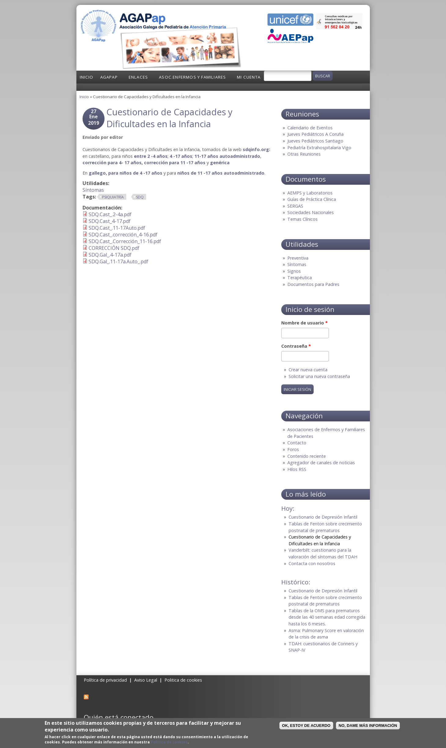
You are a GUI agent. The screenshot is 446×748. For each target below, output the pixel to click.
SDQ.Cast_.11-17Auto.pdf (117, 227)
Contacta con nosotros (312, 563)
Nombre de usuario (304, 323)
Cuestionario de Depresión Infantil (323, 517)
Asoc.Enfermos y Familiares (192, 77)
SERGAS (295, 206)
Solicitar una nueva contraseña (319, 376)
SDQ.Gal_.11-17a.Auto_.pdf (118, 261)
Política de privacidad (105, 680)
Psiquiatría (113, 197)
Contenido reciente (306, 456)
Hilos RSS (296, 469)
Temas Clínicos (302, 219)
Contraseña (296, 346)
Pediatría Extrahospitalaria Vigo (319, 147)
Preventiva (297, 258)
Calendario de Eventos (310, 128)
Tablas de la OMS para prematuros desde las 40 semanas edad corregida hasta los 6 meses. (327, 617)
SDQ (140, 197)
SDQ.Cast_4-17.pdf (110, 221)
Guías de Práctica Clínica (311, 199)
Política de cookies (169, 742)
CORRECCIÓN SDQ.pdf (114, 248)
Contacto (296, 443)
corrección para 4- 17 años (112, 162)
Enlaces (138, 77)
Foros (293, 449)
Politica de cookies (183, 680)
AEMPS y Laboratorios (310, 193)
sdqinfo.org (256, 149)
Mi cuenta (248, 77)
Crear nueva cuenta (308, 369)
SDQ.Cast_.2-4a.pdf (110, 214)
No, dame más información (368, 725)
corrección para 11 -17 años (174, 162)
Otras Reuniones (304, 154)
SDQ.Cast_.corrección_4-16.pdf (123, 234)
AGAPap (109, 77)
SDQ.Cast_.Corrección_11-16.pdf (125, 241)
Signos (294, 271)
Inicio (87, 77)
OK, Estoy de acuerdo (306, 725)
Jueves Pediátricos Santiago (315, 141)
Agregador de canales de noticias (321, 462)
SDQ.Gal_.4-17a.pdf (110, 254)
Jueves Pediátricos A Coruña (315, 134)
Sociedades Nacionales (310, 212)
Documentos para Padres (313, 284)
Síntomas (93, 190)
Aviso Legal (145, 680)
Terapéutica (299, 277)
